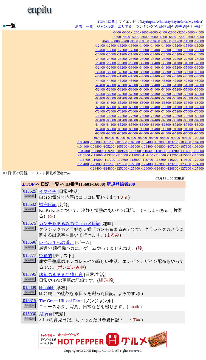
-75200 (177, 111)
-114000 (135, 155)
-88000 (199, 124)
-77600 (133, 116)
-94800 (166, 133)
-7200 (181, 37)
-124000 (198, 164)
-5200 (135, 37)
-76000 (199, 111)
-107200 (172, 146)
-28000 (199, 59)
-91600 (188, 129)
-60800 (111, 98)
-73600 (133, 111)
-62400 (155, 98)
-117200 (109, 160)
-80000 (199, 116)
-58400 (155, 94)
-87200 (177, 124)
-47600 (188, 80)
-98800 (164, 138)
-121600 (121, 164)
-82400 (155, 120)
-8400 (106, 41)
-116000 (198, 155)
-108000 (198, 146)
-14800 (166, 45)
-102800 (159, 142)
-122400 (147, 164)
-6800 (172, 37)
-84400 (100, 124)
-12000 (199, 41)
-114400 (147, 155)
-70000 (144, 107)
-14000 (144, 45)
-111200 (173, 151)
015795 (29, 274)
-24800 (111, 59)
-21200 (122, 54)
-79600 (188, 116)
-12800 (111, 45)
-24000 (199, 54)
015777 (29, 255)
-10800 (166, 41)
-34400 (155, 67)
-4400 (116, 37)
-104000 (198, 142)
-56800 (111, 94)
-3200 (181, 32)
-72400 (100, 111)
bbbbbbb (46, 287)
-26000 (144, 59)
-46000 (144, 80)
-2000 (153, 32)
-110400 (148, 151)
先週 (182, 26)
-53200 (122, 89)
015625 (29, 191)
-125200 (121, 168)
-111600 (185, 151)
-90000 (144, 129)
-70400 (155, 107)
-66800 (166, 102)
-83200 (177, 120)
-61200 (122, 98)
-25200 (122, 59)
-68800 (111, 107)
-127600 (198, 168)
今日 (158, 26)
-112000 (198, 151)
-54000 (144, 89)
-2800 (172, 32)
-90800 (166, 129)
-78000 (144, 116)
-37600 (133, 72)
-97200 (120, 138)
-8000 (200, 37)
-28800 (111, 63)
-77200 (122, 116)
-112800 (97, 155)
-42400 (155, 76)
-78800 (166, 116)
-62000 (144, 98)
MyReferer (179, 21)
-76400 (100, 116)
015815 (29, 300)
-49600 (133, 85)
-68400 (100, 107)
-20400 (100, 54)
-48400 (100, 85)
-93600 (133, 133)
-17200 (122, 50)
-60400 (100, 98)
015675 (29, 223)
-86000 (144, 124)
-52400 (100, 89)
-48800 (111, 85)
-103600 (185, 142)
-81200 (122, 120)
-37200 (122, 72)
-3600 (190, 32)
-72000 (199, 107)
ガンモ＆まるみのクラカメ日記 (69, 223)
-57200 (122, 94)
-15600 (188, 45)
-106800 (159, 146)
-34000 (144, 67)
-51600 (188, 85)
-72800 (111, 111)
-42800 (166, 76)
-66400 (155, 102)
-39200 (177, 72)
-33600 (133, 67)
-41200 (122, 76)
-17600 (133, 50)
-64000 (199, 98)
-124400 (95, 168)
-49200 (122, 85)
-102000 (134, 142)
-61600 (133, 98)
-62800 (166, 98)
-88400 (100, 129)
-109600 (122, 151)
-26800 (166, 59)
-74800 (166, 111)
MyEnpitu (148, 21)
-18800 (166, 50)
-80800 (111, 120)
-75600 (188, 111)
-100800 (95, 142)
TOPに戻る (106, 21)
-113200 (109, 155)
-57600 (133, 94)
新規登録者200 (120, 184)
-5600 (144, 37)
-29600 (133, 63)
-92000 (199, 129)
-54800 (166, 89)
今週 (174, 26)
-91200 (177, 129)
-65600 (133, 102)
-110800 (160, 151)
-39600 (188, 72)
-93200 (122, 133)
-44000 (199, 76)
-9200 (124, 41)
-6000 (153, 37)
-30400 (155, 63)
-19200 (177, 50)
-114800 (160, 155)
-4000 (200, 32)
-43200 (177, 76)
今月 (190, 26)
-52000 (199, 85)
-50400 (155, 85)
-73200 (122, 111)
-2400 (163, 32)
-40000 (199, 72)
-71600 (188, 107)
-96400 (98, 138)
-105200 (108, 146)
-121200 (108, 164)
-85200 (122, 124)
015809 (29, 287)
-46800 (166, 80)
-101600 (121, 142)
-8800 (115, 41)
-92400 (100, 133)
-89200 (122, 129)
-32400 (100, 67)
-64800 (111, 102)
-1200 (135, 32)
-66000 (144, 102)
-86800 (166, 124)
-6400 (163, 37)
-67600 (188, 102)
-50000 (144, 85)
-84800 (111, 124)
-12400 (100, 45)
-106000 (134, 146)
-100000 (198, 138)
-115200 (173, 155)
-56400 (100, 94)
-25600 (133, 59)
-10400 (155, 41)
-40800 (111, 76)
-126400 (159, 168)
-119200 (172, 160)
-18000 (144, 50)
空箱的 (45, 255)
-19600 (188, 50)
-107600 (185, 146)
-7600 (190, 37)
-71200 (177, 107)
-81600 (133, 120)
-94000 (144, 133)
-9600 (134, 41)
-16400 (100, 50)
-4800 (126, 37)
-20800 (111, 54)
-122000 (134, 164)
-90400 (155, 129)
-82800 (166, 120)
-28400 (100, 63)
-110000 (135, 151)
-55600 (188, 89)
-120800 (95, 164)
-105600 (121, 146)
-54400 (155, 89)
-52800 (111, 89)
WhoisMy (164, 21)
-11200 (177, 41)
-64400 (100, 102)
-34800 (166, 67)
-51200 (177, 85)
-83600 (188, 120)
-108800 (97, 151)
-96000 (199, 133)
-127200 (185, 168)
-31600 (188, 63)
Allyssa (45, 314)
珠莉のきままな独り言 (61, 274)
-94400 (155, 133)
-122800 (159, 164)
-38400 (155, 72)
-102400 (147, 142)
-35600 (188, 67)
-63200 (177, 98)
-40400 (100, 76)
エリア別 (125, 26)
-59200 (177, 94)
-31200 (177, 63)
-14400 (155, 45)
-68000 (199, 102)
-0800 (126, 32)
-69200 (122, 107)
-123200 (172, 164)
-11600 (188, 41)
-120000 (198, 160)
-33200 (122, 67)
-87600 (188, 124)
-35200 (177, 67)
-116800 (97, 160)
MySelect (195, 21)
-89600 (133, 129)
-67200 (177, 102)
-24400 (100, 59)
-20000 (199, 50)
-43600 (188, 76)
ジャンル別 (105, 26)
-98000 (142, 138)
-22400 (155, 54)
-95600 (188, 133)
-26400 (155, 59)
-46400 (155, 80)
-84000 (199, 120)
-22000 (144, 54)
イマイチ (48, 191)
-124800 (108, 168)
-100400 (83, 142)
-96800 (109, 138)
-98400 (153, 138)
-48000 (199, 80)
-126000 (147, 168)
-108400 (84, 151)
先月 (198, 26)
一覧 (89, 26)
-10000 (144, 41)
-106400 (147, 146)
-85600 (133, 124)
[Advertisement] (121, 10)
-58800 (166, 94)
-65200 (122, 102)
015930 (29, 313)
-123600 (185, 164)
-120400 (83, 164)
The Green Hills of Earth (61, 301)
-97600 (131, 138)
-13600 (133, 45)
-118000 (134, 160)
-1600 (144, 32)
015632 (29, 204)
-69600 (133, 107)
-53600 (133, 89)
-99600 (186, 138)
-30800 (166, 63)
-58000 (144, 94)
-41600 (133, 76)
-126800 (172, 168)
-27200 (177, 59)
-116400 (84, 160)
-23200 (177, 54)
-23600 (188, 54)
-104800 (95, 146)
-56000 (199, 89)
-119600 (185, 160)
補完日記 (48, 204)
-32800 (111, 67)
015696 (29, 242)
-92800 (111, 133)
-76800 (111, 116)
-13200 (122, 45)
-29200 (122, 63)
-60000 (199, 94)
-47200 (177, 80)
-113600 (122, 155)
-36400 (100, 72)
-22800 (166, 54)
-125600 (134, 168)
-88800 (111, 129)
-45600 (133, 80)
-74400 (155, 111)
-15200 (177, 45)
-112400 (84, 155)
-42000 (144, 76)
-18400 (155, 50)
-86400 (155, 124)
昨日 (166, 26)
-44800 (111, 80)
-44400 (100, 80)
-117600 (122, 160)
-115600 (185, 155)
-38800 (166, 72)
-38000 (144, 72)
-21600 (133, 54)
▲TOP (28, 184)
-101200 (108, 142)
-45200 (122, 80)
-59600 (188, 94)
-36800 (111, 72)
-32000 (199, 63)
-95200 (177, 133)
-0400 (116, 32)
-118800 (160, 160)
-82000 (144, 120)
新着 (78, 26)
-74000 (144, 111)
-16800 (111, 50)
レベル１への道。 (56, 242)
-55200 (177, 89)
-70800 (166, 107)
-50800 (166, 85)
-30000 (144, 63)
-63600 (188, 98)
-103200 (172, 142)
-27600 (188, 59)
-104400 (83, 146)
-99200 (175, 138)
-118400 (147, 160)
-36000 (199, 67)
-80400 (100, 120)
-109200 (109, 151)
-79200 (177, 116)
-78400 (155, 116)
